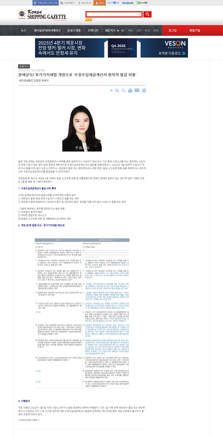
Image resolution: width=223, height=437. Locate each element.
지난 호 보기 (69, 3)
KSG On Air (86, 3)
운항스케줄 (74, 30)
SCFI (139, 30)
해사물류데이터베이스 (47, 30)
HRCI (130, 30)
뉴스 (23, 30)
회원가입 (194, 30)
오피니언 (93, 30)
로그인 (173, 30)
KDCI (155, 30)
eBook (101, 3)
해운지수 (110, 30)
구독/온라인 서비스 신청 (47, 3)
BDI (122, 30)
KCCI (147, 30)
